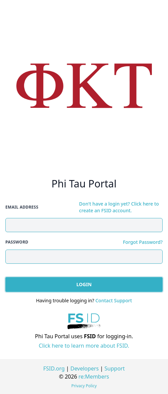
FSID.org (54, 368)
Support (115, 368)
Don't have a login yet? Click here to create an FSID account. (119, 207)
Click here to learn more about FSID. (84, 345)
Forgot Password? (143, 242)
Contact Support (113, 300)
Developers (84, 368)
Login (84, 284)
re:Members (93, 376)
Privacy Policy (84, 386)
